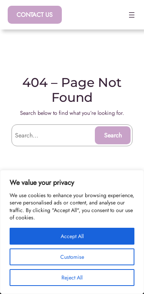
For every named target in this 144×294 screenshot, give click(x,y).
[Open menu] (131, 15)
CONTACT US (35, 14)
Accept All (72, 236)
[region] (72, 232)
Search (113, 135)
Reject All (72, 277)
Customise (72, 257)
